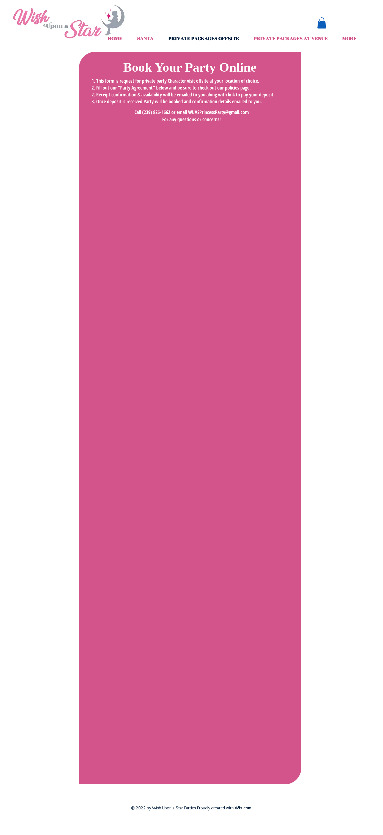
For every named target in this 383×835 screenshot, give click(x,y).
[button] (321, 23)
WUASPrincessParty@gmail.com (218, 112)
